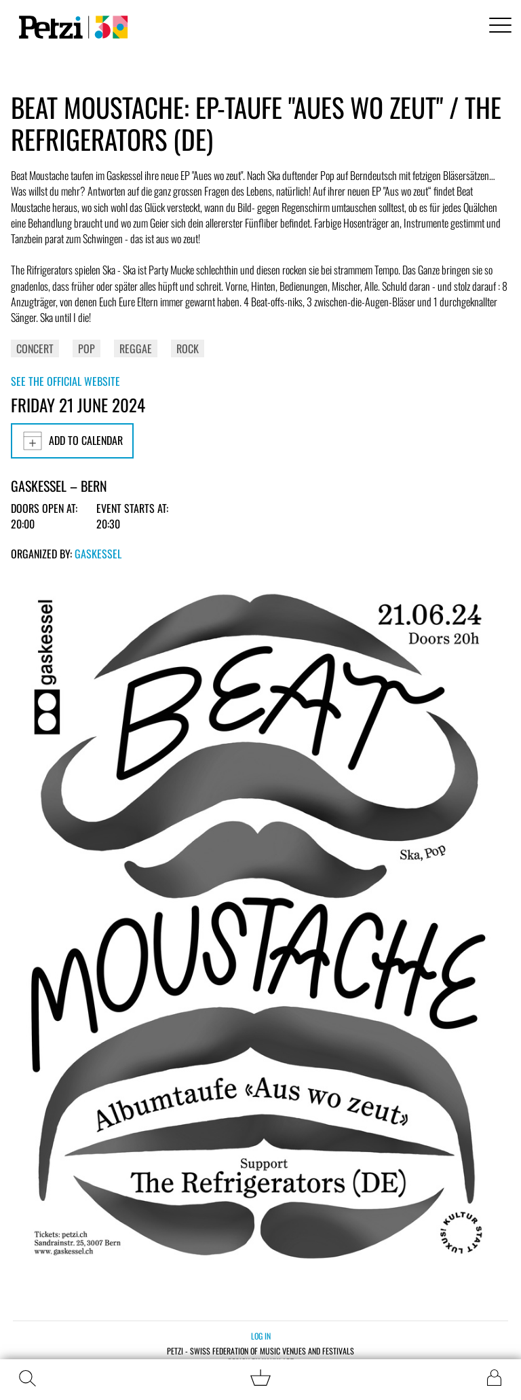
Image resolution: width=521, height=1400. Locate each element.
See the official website (65, 381)
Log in (261, 1336)
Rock (187, 348)
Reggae (135, 348)
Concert (35, 348)
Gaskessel (98, 553)
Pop (86, 348)
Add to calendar (72, 441)
